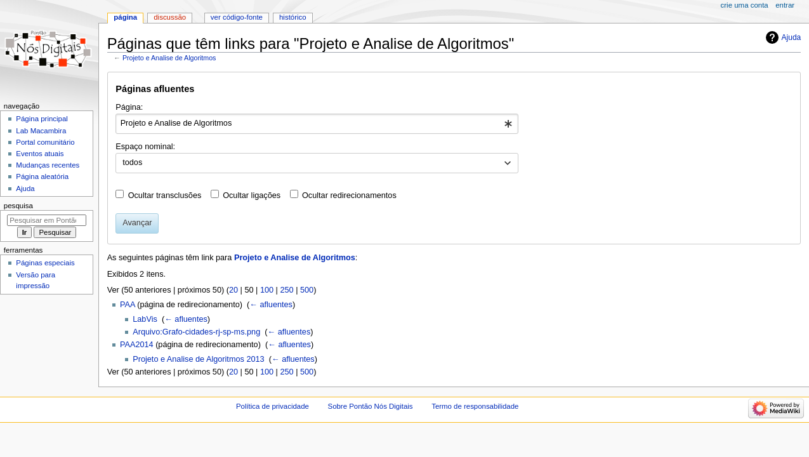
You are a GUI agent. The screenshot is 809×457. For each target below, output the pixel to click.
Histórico (292, 17)
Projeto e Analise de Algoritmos (169, 58)
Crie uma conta (744, 5)
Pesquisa (18, 205)
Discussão (170, 17)
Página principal (42, 119)
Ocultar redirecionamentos (349, 195)
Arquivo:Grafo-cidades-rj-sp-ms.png (196, 332)
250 (286, 290)
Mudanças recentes (47, 165)
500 (306, 290)
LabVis (145, 319)
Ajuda (791, 37)
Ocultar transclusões (165, 195)
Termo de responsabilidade (474, 406)
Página (125, 17)
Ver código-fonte (237, 17)
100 (266, 290)
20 (233, 290)
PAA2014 (137, 344)
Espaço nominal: (145, 146)
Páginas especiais (45, 263)
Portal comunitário (45, 142)
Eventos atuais (39, 153)
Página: (129, 107)
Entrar (784, 5)
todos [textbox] (132, 162)
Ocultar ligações (251, 195)
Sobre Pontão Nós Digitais (370, 406)
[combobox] (316, 124)
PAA (127, 304)
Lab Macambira (41, 131)
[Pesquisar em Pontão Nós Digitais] (46, 220)
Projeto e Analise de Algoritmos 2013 (198, 359)
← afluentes (271, 304)
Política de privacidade (272, 406)
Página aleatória (42, 176)
